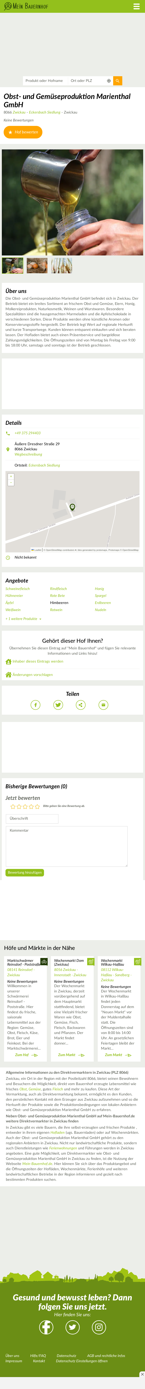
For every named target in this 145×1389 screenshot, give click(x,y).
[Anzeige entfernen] (142, 1374)
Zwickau (19, 112)
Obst (23, 1089)
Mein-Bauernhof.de (37, 1164)
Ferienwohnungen (63, 1148)
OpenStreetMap (130, 550)
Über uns (12, 1356)
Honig (99, 589)
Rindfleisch (58, 589)
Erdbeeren (103, 603)
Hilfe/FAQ (38, 1356)
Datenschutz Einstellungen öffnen (82, 1361)
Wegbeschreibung (28, 454)
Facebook (46, 1327)
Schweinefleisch (17, 589)
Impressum (13, 1361)
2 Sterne (19, 807)
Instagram (98, 1327)
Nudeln (100, 610)
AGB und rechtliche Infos (106, 1356)
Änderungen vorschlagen (33, 675)
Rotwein (56, 610)
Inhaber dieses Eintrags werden (38, 661)
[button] (72, 508)
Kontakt (39, 1361)
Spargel (100, 596)
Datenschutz (66, 1356)
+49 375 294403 (28, 433)
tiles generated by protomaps (92, 550)
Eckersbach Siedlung (44, 112)
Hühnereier (14, 596)
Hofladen (57, 1133)
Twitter (72, 1327)
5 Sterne (37, 807)
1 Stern (13, 807)
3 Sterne (25, 807)
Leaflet (36, 550)
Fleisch (58, 1089)
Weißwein (13, 610)
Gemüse (35, 1089)
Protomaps (113, 550)
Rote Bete (57, 596)
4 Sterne (31, 807)
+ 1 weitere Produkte (24, 619)
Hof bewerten (23, 132)
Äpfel (9, 603)
